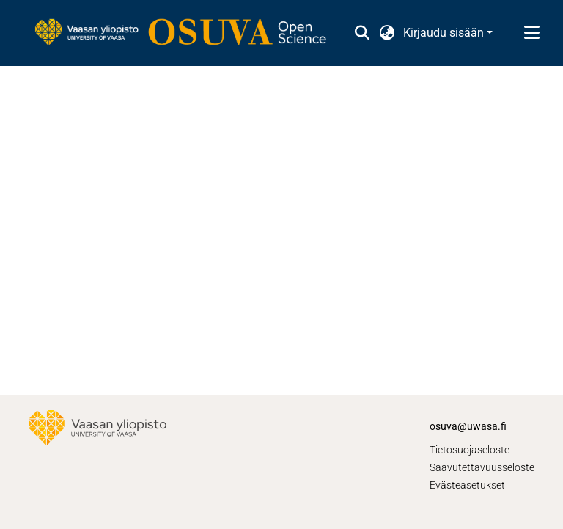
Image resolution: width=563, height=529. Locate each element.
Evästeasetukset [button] (467, 485)
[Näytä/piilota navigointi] (531, 33)
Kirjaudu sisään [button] (445, 33)
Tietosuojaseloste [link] (469, 450)
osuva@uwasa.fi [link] (468, 426)
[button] (362, 33)
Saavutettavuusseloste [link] (482, 467)
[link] (188, 33)
